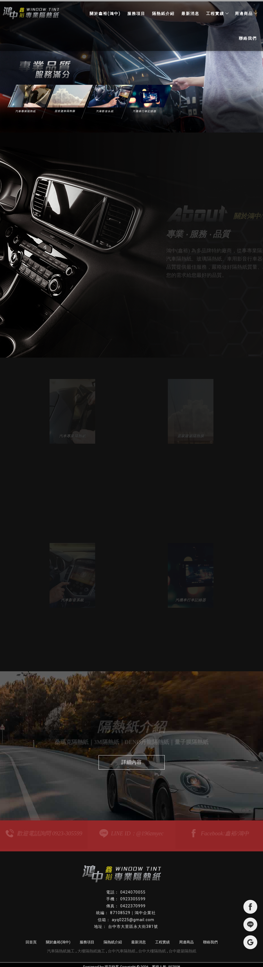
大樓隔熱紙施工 (91, 946)
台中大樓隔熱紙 (152, 946)
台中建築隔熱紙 (182, 946)
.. (150, 962)
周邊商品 (246, 13)
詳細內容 (131, 758)
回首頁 (31, 937)
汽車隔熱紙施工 (61, 946)
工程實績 (217, 13)
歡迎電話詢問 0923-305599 (43, 829)
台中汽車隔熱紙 (121, 946)
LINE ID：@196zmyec (131, 829)
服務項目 (136, 13)
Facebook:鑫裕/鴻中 (219, 829)
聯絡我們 (248, 38)
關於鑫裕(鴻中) (105, 13)
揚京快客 (111, 962)
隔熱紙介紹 (163, 13)
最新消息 (190, 13)
